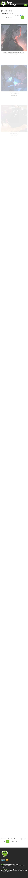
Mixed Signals (14, 93)
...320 (12, 841)
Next (17, 841)
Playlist (22, 15)
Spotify (2, 864)
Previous (3, 839)
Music (17, 15)
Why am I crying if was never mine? (14, 53)
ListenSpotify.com (5, 869)
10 (7, 841)
